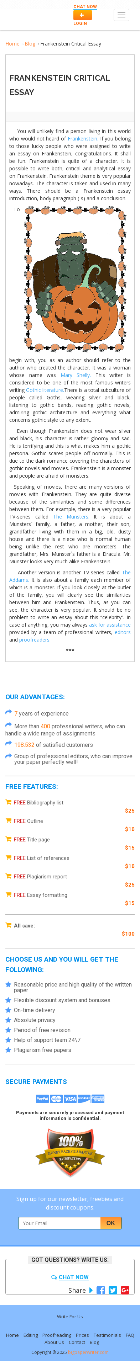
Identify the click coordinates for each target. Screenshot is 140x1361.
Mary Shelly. (76, 375)
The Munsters (70, 516)
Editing (31, 1335)
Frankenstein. (83, 138)
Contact (77, 1342)
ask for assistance (110, 624)
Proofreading (56, 1335)
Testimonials (107, 1335)
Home (12, 43)
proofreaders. (35, 639)
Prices (82, 1335)
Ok (111, 1223)
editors (123, 632)
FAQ (130, 1335)
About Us (54, 1342)
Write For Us (70, 1316)
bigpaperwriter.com (88, 1352)
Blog (30, 43)
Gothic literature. (45, 390)
